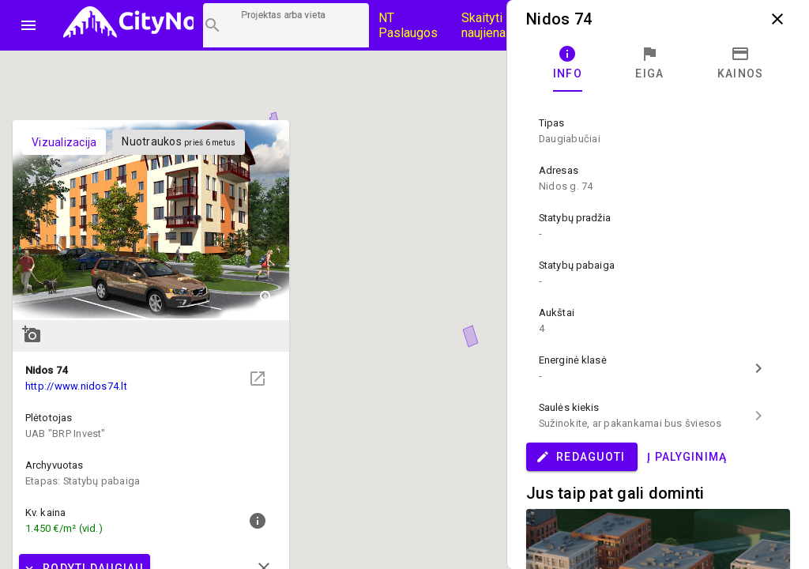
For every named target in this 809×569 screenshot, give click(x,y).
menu (28, 25)
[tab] (567, 63)
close (777, 18)
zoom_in (267, 297)
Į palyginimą (687, 456)
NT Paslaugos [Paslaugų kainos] (408, 25)
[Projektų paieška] (286, 25)
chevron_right (758, 368)
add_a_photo (31, 334)
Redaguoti (580, 457)
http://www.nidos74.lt (76, 386)
